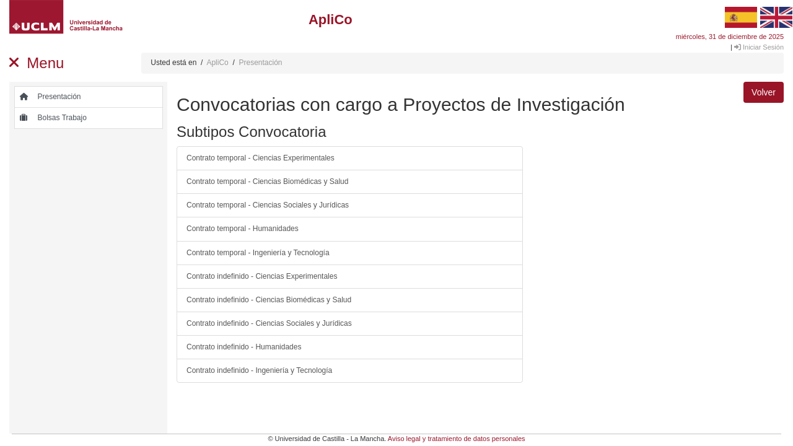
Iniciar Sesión (759, 47)
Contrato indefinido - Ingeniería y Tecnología (259, 370)
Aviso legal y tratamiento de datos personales (456, 438)
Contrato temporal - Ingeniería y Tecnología (258, 252)
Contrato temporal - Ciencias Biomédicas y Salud (267, 181)
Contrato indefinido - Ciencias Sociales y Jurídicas (269, 323)
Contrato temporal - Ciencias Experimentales (260, 158)
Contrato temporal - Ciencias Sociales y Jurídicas (267, 205)
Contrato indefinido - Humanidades (243, 347)
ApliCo (217, 62)
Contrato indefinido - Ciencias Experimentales (261, 276)
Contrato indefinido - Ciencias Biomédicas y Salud (268, 299)
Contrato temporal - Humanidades (242, 228)
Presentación (260, 62)
